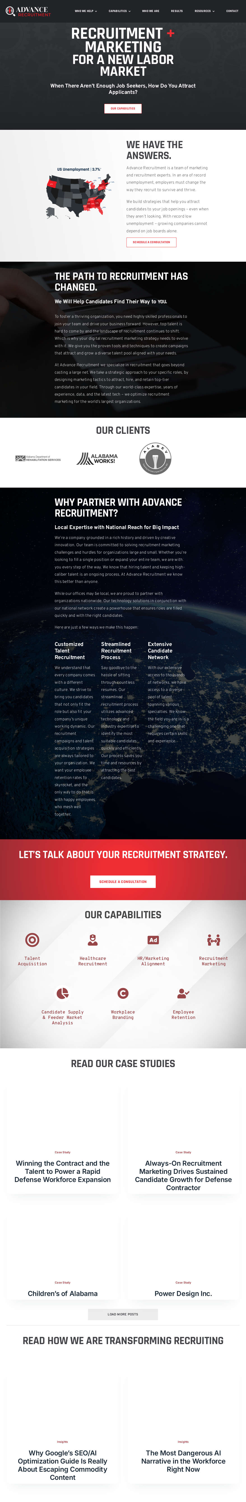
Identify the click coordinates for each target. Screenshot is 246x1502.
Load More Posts (123, 1304)
